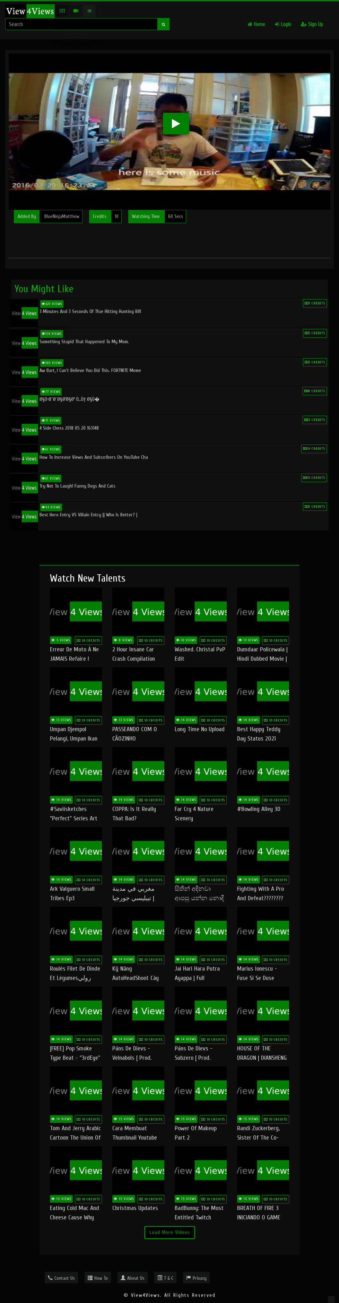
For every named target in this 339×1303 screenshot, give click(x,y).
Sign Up (312, 24)
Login (283, 24)
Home (256, 24)
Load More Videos (169, 1232)
